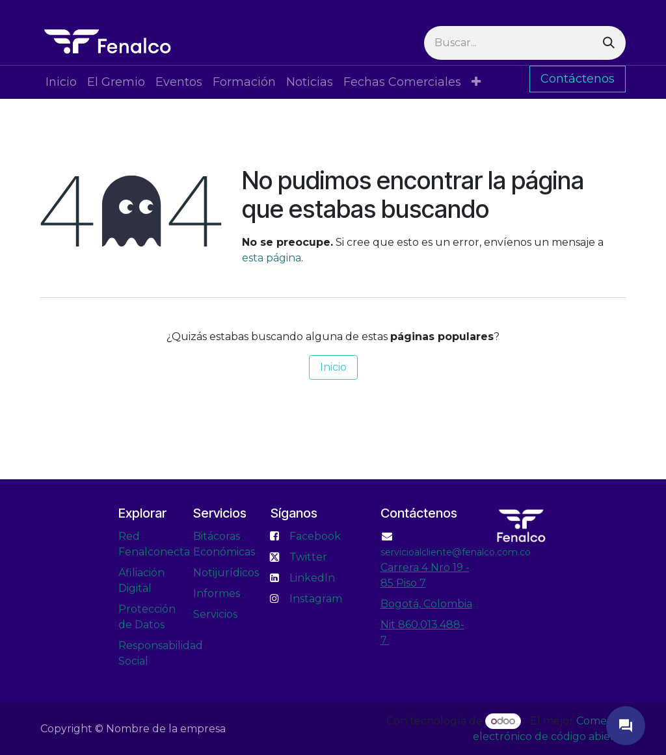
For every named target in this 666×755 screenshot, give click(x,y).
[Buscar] (609, 43)
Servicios (215, 614)
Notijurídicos (226, 572)
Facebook (315, 536)
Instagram (315, 598)
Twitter (308, 557)
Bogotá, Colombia (426, 604)
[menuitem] (61, 82)
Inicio (333, 367)
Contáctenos (577, 79)
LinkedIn (312, 578)
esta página (271, 258)
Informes (216, 593)
